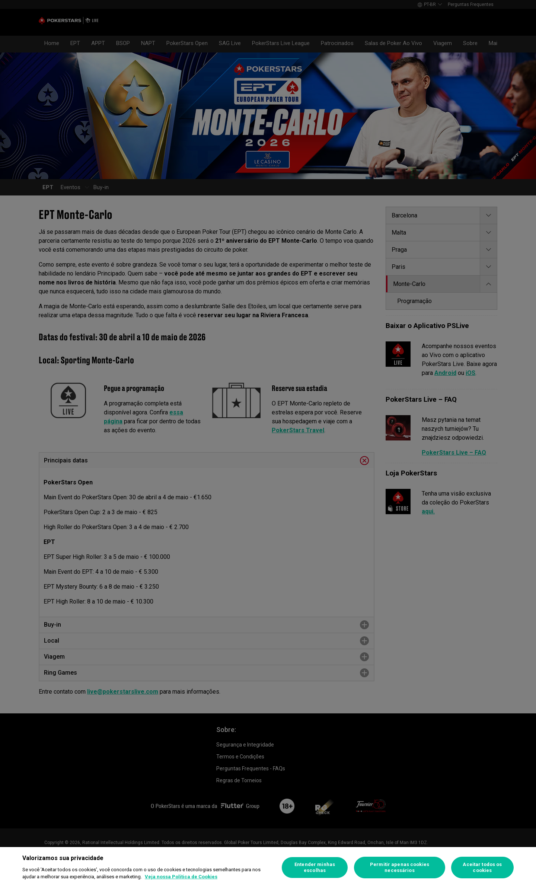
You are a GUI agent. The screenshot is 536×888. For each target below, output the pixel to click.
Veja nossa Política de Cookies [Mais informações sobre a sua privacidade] (181, 876)
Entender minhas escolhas (314, 867)
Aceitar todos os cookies (482, 867)
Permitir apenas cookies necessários (399, 867)
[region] (268, 867)
